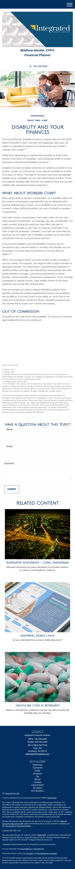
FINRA (39, 835)
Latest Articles (37, 785)
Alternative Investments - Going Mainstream (37, 562)
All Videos (37, 788)
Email (9, 446)
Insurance (37, 773)
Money (37, 779)
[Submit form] (11, 489)
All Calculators (37, 791)
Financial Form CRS (12, 793)
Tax (37, 776)
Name (9, 429)
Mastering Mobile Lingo (38, 635)
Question (9, 463)
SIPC (44, 835)
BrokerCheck (52, 798)
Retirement (37, 765)
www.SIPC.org (39, 849)
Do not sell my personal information (18, 826)
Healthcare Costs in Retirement (37, 705)
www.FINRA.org (26, 849)
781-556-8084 (37, 66)
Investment (37, 768)
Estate (37, 770)
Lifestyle (37, 782)
